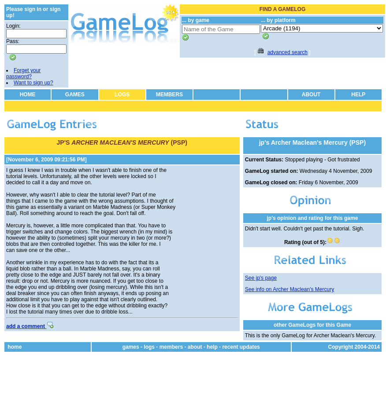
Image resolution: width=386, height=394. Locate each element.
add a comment (29, 326)
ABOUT (311, 94)
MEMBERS (169, 94)
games (130, 347)
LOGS (122, 94)
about (195, 347)
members (171, 347)
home (14, 347)
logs (149, 347)
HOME (28, 94)
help (212, 347)
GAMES (75, 94)
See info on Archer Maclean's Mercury (289, 289)
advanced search (287, 52)
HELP (358, 94)
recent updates (241, 347)
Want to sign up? (33, 83)
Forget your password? (23, 73)
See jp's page (261, 278)
